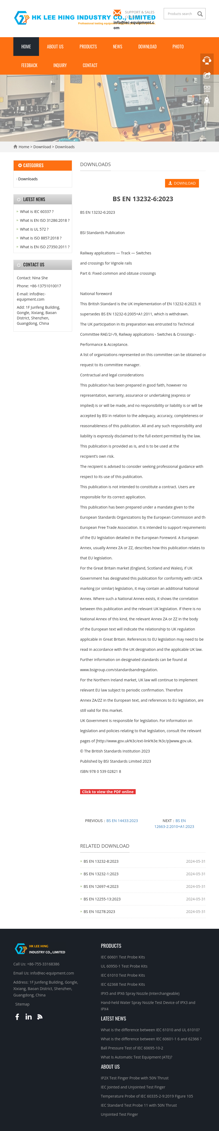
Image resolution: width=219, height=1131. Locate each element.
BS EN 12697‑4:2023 (101, 886)
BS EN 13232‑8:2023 (101, 861)
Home (26, 46)
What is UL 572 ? (34, 229)
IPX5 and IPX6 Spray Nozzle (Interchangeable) (140, 993)
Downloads (64, 146)
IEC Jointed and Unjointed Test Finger (133, 1087)
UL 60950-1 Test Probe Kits (124, 966)
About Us (55, 46)
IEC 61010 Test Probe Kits (123, 975)
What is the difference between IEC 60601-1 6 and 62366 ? (151, 1038)
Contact (90, 65)
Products (88, 46)
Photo (178, 46)
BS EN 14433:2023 (122, 820)
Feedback (29, 65)
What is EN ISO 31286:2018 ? (44, 220)
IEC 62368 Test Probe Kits (123, 984)
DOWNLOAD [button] (182, 183)
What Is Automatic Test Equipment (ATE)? (136, 1057)
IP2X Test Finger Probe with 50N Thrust (135, 1077)
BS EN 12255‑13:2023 (102, 898)
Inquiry (60, 65)
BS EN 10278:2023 (99, 911)
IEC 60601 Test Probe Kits (123, 957)
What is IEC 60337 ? (37, 211)
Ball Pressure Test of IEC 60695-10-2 (132, 1047)
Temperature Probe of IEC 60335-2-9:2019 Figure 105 (147, 1096)
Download (147, 46)
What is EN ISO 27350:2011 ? (44, 246)
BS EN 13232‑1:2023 (101, 873)
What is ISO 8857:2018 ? (40, 237)
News (117, 46)
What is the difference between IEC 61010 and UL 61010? (150, 1029)
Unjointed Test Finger (119, 1114)
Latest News (113, 1018)
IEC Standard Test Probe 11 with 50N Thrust (139, 1105)
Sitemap (22, 1004)
